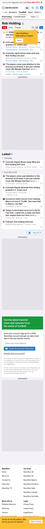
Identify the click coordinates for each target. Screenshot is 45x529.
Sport (30, 12)
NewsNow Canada (30, 492)
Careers (5, 512)
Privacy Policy (34, 362)
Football (22, 12)
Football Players (20, 17)
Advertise (5, 508)
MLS (31, 50)
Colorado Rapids (11, 50)
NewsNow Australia (31, 496)
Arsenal (8, 74)
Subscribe (5, 484)
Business (13, 12)
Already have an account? (14, 353)
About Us (5, 476)
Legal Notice (11, 364)
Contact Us (6, 480)
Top (4, 27)
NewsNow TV (7, 488)
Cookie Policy (28, 508)
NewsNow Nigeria (30, 480)
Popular (18, 27)
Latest (10, 27)
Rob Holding (7, 17)
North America (24, 50)
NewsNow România (31, 484)
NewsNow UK (28, 472)
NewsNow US (29, 476)
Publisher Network (9, 504)
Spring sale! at (21, 2)
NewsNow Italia (29, 488)
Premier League (17, 74)
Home (4, 472)
